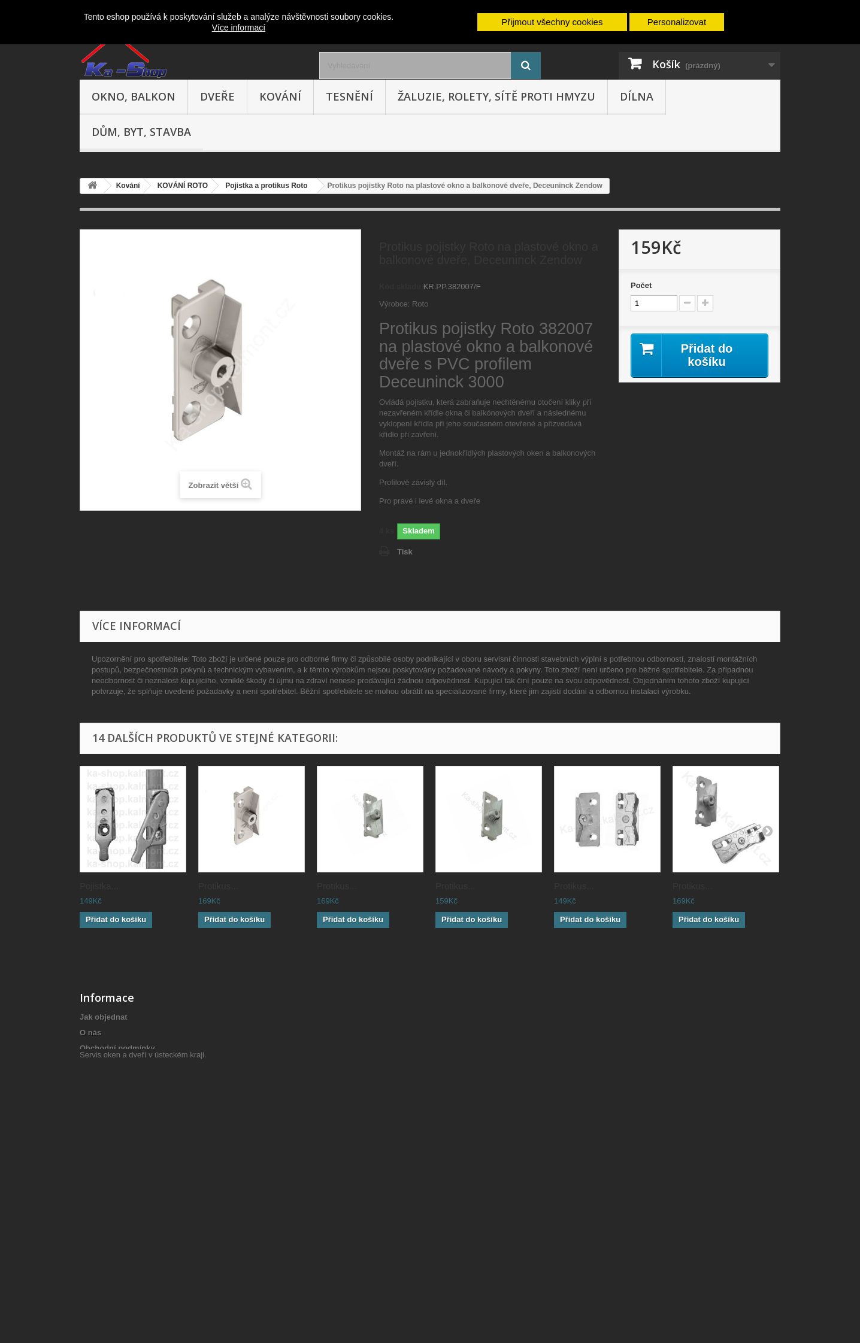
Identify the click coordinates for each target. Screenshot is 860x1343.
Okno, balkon (133, 96)
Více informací (238, 27)
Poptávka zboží (108, 1240)
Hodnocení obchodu (117, 1152)
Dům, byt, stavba (141, 132)
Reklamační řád (108, 1063)
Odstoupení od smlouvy (124, 1094)
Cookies (95, 1225)
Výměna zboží (105, 1110)
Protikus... (218, 886)
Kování (280, 96)
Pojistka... (99, 886)
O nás (90, 1032)
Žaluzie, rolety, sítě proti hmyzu (496, 96)
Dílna (636, 96)
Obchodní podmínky (117, 1048)
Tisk (405, 551)
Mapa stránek (104, 1256)
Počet (641, 285)
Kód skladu (400, 286)
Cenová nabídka (110, 1209)
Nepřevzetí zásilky (113, 1194)
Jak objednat (103, 1016)
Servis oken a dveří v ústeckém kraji (142, 1277)
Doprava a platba (111, 1079)
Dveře (217, 96)
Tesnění (349, 96)
